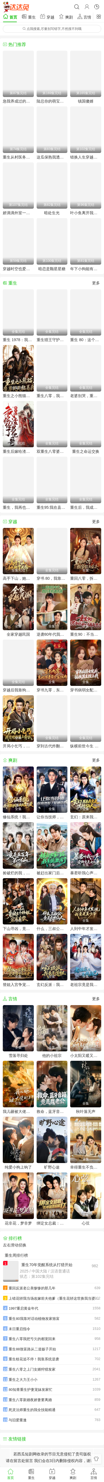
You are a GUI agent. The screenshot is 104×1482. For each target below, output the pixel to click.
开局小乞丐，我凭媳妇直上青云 (18, 746)
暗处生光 (52, 213)
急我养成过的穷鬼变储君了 (18, 101)
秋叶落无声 (85, 1111)
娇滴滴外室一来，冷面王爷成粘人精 (18, 213)
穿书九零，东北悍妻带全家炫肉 (52, 690)
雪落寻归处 (18, 1055)
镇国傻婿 (85, 101)
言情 (84, 16)
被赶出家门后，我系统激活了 (52, 873)
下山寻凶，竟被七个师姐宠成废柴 (18, 928)
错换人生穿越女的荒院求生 (85, 157)
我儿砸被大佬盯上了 (18, 1111)
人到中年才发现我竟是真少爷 (85, 928)
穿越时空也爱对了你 (18, 269)
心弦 (86, 1223)
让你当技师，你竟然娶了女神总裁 (52, 817)
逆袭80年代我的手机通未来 (52, 634)
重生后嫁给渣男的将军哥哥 (18, 451)
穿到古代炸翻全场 (52, 746)
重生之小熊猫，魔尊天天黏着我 (18, 396)
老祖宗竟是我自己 (85, 984)
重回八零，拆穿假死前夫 (85, 578)
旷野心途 (52, 1167)
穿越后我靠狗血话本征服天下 (18, 690)
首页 (10, 16)
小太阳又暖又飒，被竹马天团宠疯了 (85, 1055)
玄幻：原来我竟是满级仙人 (85, 817)
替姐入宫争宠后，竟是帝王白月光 (18, 984)
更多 (96, 283)
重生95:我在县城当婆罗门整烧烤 (52, 507)
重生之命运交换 (85, 451)
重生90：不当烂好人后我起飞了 (85, 634)
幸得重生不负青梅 (85, 1167)
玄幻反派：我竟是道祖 (52, 984)
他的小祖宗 (52, 1055)
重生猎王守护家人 (52, 340)
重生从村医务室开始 (18, 157)
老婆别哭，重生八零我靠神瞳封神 (85, 396)
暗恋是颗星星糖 (51, 269)
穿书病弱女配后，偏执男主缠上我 (85, 690)
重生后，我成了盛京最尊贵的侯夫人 (85, 507)
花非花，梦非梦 (18, 1223)
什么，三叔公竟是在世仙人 (52, 928)
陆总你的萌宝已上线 (52, 101)
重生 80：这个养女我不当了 (85, 340)
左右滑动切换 (14, 1245)
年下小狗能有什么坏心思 (85, 269)
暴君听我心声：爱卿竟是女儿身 (85, 873)
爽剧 (66, 16)
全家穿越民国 (18, 634)
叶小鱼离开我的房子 (85, 213)
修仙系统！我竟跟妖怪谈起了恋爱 (18, 817)
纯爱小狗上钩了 (18, 1167)
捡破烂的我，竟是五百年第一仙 (18, 873)
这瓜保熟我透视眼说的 (52, 157)
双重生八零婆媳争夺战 (52, 451)
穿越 (47, 16)
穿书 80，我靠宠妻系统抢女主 (52, 578)
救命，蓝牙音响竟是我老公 (52, 1111)
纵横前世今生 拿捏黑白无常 (85, 746)
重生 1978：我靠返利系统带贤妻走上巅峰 (18, 340)
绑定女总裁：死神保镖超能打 (52, 1223)
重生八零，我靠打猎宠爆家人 (52, 396)
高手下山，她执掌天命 (18, 578)
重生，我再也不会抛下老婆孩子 (18, 507)
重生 (28, 16)
